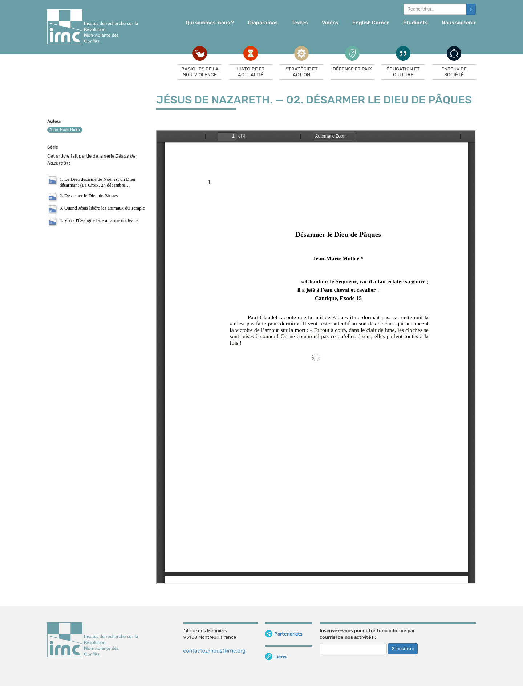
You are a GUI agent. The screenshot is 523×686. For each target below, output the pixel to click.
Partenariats (284, 634)
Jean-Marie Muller (64, 130)
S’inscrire (403, 648)
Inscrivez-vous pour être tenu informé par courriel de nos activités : (367, 634)
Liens (276, 656)
